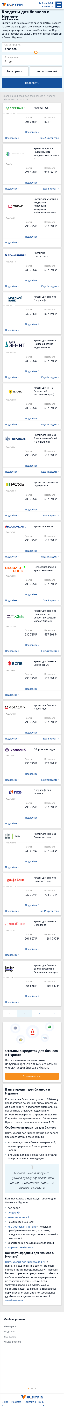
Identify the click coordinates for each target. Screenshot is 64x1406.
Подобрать (32, 83)
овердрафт (14, 1212)
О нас (5, 1401)
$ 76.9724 (47, 3)
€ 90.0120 (47, 6)
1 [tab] (28, 1388)
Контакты (30, 1401)
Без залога (10, 1336)
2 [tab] (32, 1388)
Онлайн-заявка (13, 1341)
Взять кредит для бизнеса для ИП (25, 1262)
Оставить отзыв (32, 1076)
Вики (41, 1401)
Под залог (10, 1331)
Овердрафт (10, 1326)
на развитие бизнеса (20, 1247)
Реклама (16, 1401)
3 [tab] (35, 1388)
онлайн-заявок (14, 1300)
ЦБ (39, 3)
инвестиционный (18, 1217)
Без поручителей (46, 71)
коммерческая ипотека (22, 1226)
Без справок (15, 71)
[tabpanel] (30, 1331)
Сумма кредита (12, 44)
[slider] (36, 52)
